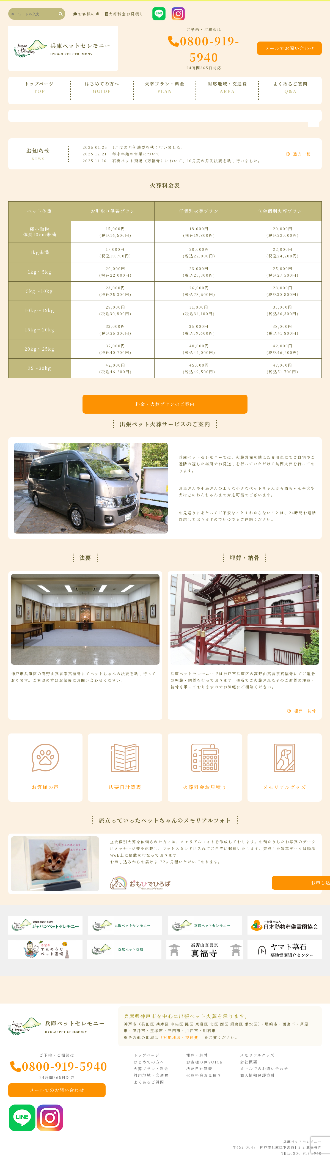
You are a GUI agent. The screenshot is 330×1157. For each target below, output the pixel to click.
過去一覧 (298, 147)
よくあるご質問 (153, 1076)
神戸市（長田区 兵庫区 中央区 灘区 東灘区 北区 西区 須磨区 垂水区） (192, 1019)
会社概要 (251, 1056)
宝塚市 (156, 1025)
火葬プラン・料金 (155, 1063)
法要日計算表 (202, 1063)
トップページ (151, 1050)
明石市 (209, 1025)
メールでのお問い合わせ (59, 1085)
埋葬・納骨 (301, 704)
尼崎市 (271, 1019)
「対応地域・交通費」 (181, 1032)
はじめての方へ (153, 1056)
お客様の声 (86, 14)
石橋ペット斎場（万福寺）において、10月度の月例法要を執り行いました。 (187, 154)
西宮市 (289, 1019)
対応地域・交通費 (155, 1070)
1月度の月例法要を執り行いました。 (149, 141)
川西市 (192, 1025)
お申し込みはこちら (251, 877)
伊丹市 (139, 1025)
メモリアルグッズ (259, 1050)
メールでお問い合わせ (287, 48)
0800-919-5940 (190, 48)
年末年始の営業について (136, 147)
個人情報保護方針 (259, 1070)
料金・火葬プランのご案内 (165, 397)
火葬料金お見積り (124, 14)
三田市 (174, 1025)
